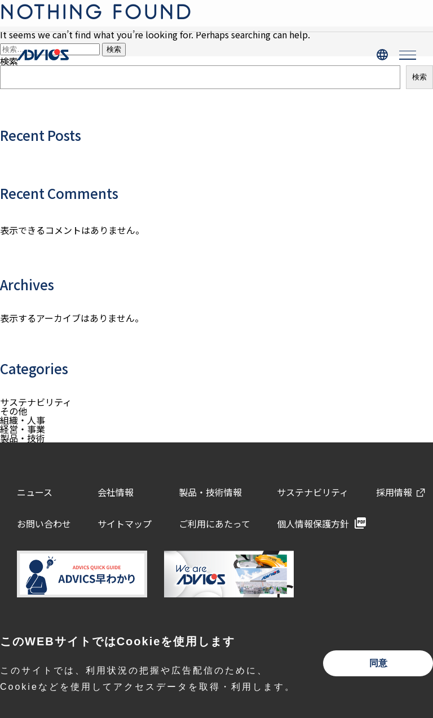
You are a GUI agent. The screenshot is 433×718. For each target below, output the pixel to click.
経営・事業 (22, 429)
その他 (13, 411)
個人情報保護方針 (313, 523)
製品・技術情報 (210, 492)
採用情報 (394, 492)
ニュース (34, 492)
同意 (378, 663)
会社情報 (116, 492)
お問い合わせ (44, 523)
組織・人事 (22, 420)
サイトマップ (125, 523)
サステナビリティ (36, 402)
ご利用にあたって (214, 523)
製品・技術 (22, 438)
